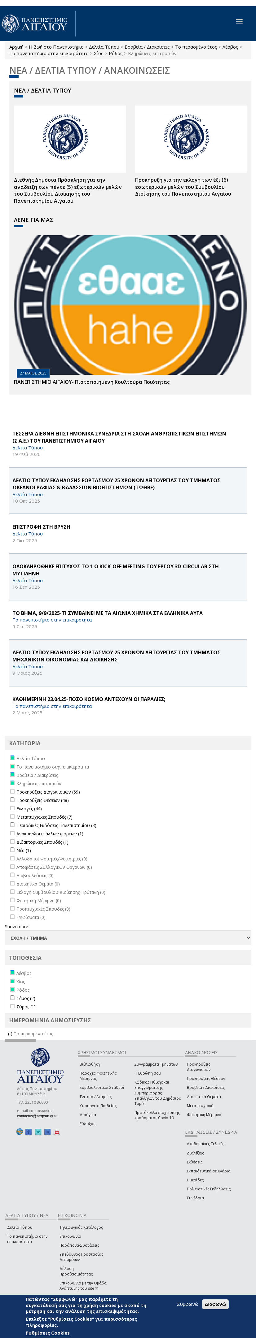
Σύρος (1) (26, 1007)
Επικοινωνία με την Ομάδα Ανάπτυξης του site (83, 1285)
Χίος (99, 53)
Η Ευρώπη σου (148, 1073)
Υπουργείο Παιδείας (98, 1105)
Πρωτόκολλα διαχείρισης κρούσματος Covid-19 (157, 1115)
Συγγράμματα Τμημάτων (156, 1064)
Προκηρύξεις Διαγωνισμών (198, 1067)
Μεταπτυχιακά (200, 1105)
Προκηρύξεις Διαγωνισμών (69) (48, 792)
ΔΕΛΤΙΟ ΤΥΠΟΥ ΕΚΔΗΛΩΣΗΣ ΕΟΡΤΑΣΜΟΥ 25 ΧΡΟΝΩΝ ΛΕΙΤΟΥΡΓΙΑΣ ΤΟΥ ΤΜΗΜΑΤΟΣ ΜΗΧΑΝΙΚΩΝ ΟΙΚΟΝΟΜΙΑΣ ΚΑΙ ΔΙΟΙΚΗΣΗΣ (116, 656)
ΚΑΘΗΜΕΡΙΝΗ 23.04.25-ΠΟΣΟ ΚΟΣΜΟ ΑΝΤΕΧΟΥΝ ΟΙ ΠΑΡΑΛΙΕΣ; (88, 699)
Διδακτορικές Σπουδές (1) (42, 842)
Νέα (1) (23, 850)
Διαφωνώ (215, 1304)
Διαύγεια (88, 1114)
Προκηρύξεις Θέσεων (206, 1078)
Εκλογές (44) (29, 809)
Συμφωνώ (187, 1304)
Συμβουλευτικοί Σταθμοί (102, 1087)
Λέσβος (230, 47)
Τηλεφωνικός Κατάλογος (81, 1227)
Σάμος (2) (25, 998)
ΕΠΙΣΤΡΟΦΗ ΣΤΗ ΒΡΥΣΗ (41, 526)
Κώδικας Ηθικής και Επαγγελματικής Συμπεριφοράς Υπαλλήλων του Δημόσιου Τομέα (158, 1093)
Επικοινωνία (70, 1236)
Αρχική (16, 47)
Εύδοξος (87, 1123)
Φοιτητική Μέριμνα (204, 1114)
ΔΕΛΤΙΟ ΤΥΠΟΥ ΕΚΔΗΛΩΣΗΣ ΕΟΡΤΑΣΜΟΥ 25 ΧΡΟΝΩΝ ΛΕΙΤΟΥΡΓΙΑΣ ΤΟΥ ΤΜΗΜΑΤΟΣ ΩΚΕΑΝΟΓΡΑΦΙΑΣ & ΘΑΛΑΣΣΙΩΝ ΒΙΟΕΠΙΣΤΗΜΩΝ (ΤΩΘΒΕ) (116, 484)
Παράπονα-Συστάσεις (79, 1245)
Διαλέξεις (195, 1153)
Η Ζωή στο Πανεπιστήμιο (56, 47)
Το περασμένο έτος (196, 47)
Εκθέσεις (194, 1162)
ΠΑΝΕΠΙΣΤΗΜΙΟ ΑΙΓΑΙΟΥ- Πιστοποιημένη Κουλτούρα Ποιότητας (92, 382)
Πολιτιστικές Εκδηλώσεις (209, 1189)
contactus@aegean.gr (37, 1116)
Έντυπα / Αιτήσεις (96, 1096)
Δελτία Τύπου (104, 47)
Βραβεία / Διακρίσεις (147, 47)
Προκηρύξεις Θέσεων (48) (42, 800)
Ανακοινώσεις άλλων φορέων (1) (49, 834)
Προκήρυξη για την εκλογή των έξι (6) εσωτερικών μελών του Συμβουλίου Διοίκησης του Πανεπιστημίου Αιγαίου (183, 186)
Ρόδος (116, 53)
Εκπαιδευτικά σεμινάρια (209, 1171)
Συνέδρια (195, 1198)
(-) (11, 1034)
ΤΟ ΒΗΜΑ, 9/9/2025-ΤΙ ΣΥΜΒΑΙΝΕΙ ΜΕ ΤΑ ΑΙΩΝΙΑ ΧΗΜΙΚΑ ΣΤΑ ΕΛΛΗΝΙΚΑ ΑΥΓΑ (107, 613)
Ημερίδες (195, 1180)
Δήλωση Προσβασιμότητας (76, 1271)
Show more (16, 926)
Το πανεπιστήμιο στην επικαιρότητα (49, 53)
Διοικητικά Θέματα (204, 1096)
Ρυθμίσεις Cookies (48, 1333)
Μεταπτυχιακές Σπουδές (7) (44, 817)
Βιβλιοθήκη (90, 1064)
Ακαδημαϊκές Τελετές (205, 1143)
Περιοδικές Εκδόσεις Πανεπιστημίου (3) (56, 825)
